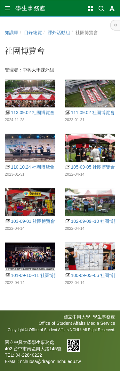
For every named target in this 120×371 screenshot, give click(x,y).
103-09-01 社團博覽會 (30, 221)
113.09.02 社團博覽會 (29, 112)
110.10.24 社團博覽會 (29, 167)
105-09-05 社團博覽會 (90, 167)
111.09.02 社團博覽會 (90, 112)
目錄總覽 (33, 32)
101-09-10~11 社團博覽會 (34, 275)
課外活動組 (59, 32)
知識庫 (11, 32)
